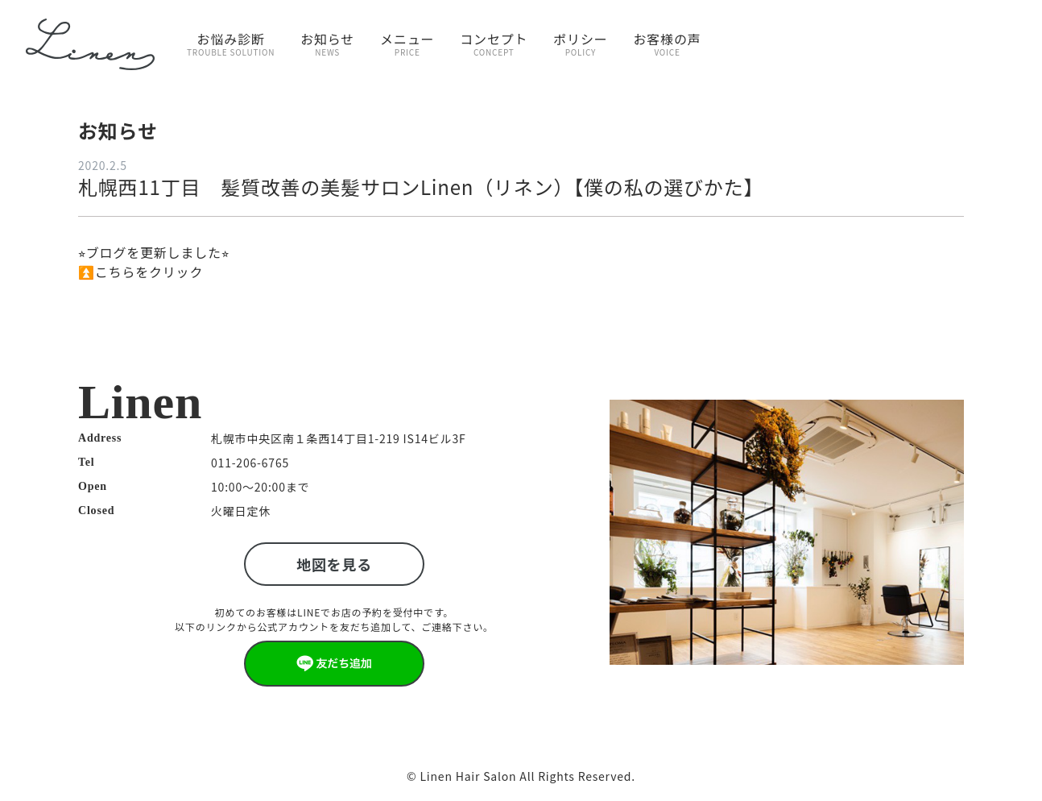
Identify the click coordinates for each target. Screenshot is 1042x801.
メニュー (407, 43)
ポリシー (580, 43)
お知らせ (327, 43)
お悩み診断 (231, 43)
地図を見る (334, 564)
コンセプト (493, 43)
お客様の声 (667, 43)
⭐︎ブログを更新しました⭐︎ (153, 252)
